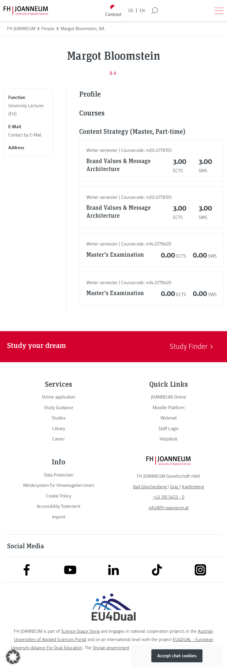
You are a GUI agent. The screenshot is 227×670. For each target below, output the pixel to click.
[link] (58, 397)
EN (142, 11)
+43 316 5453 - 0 (168, 497)
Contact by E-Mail (24, 135)
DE (131, 11)
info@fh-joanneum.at (169, 508)
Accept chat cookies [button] (177, 656)
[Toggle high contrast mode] (113, 10)
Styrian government (111, 648)
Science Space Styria (80, 631)
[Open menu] (219, 10)
